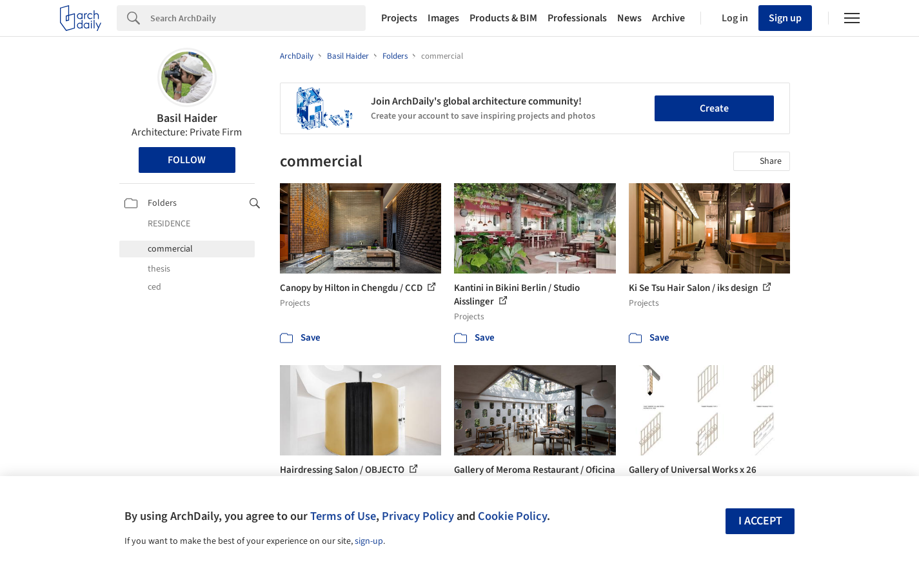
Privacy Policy (418, 516)
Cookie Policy (512, 516)
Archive (668, 18)
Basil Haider (187, 118)
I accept (760, 521)
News (629, 18)
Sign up (785, 18)
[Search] (258, 18)
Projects (399, 18)
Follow (187, 160)
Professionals (577, 18)
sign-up (369, 541)
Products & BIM (503, 18)
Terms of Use (343, 516)
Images (443, 18)
